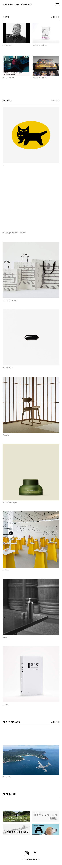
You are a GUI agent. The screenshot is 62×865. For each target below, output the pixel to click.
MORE (54, 17)
